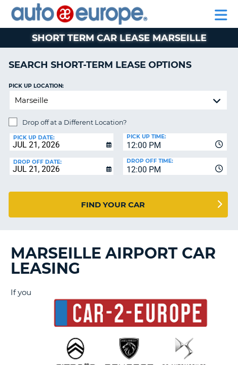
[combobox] (175, 142)
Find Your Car (113, 204)
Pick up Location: (36, 86)
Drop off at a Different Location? (74, 122)
